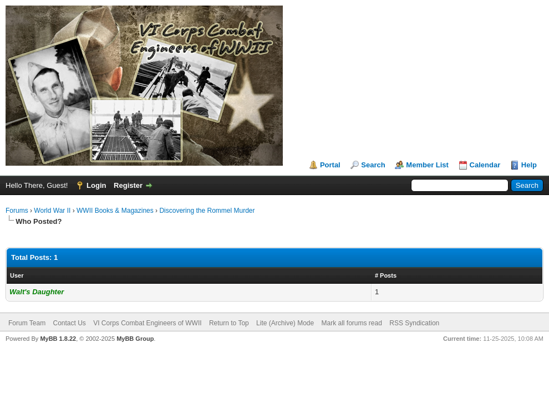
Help (529, 165)
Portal (330, 165)
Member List (427, 165)
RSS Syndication (414, 323)
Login (96, 185)
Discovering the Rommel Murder (207, 210)
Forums (17, 210)
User (16, 275)
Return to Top (229, 323)
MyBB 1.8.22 (58, 338)
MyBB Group (135, 338)
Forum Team (26, 323)
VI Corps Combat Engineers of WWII (147, 323)
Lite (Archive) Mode (285, 323)
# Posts (385, 275)
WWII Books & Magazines (115, 210)
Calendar (485, 165)
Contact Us (69, 323)
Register (128, 185)
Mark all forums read (352, 323)
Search (373, 165)
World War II (52, 210)
